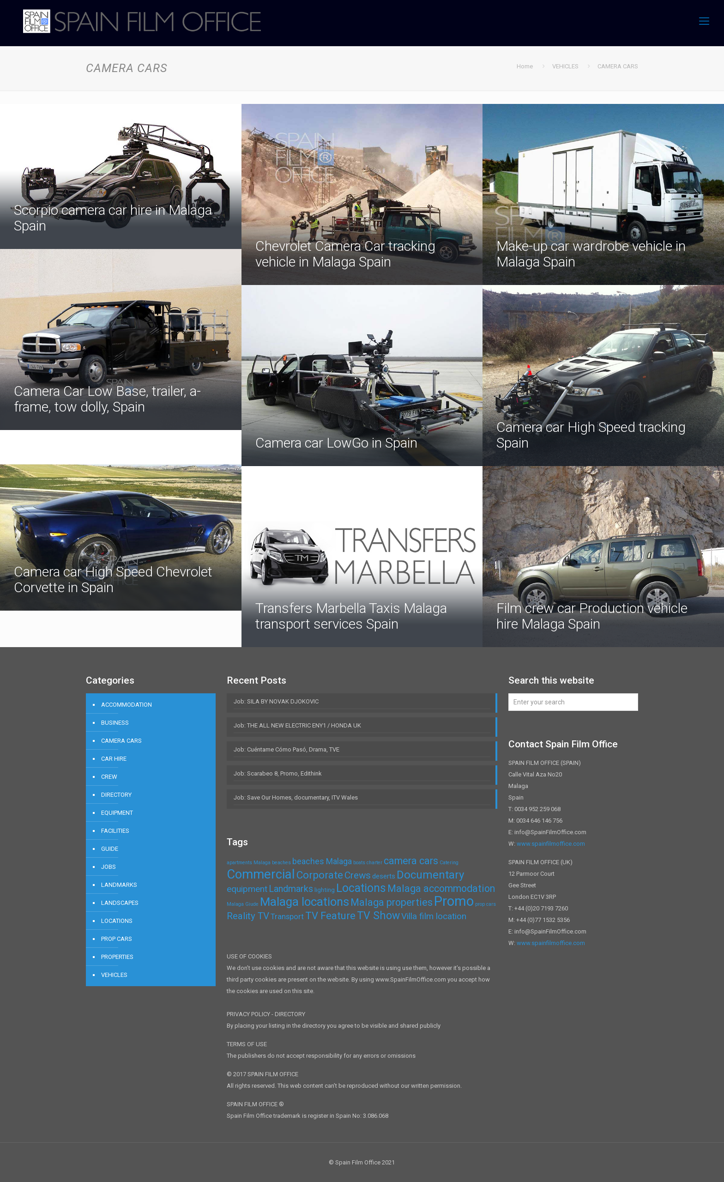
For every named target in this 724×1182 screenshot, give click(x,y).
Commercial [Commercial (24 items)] (261, 874)
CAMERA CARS (121, 740)
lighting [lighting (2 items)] (324, 889)
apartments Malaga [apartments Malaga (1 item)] (249, 863)
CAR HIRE (114, 758)
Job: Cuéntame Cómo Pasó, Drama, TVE (286, 749)
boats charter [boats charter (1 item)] (367, 863)
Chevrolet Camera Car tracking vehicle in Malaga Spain (345, 254)
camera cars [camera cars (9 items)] (411, 861)
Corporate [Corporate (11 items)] (319, 875)
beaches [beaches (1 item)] (281, 863)
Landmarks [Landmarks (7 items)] (291, 889)
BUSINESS (115, 722)
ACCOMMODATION (126, 704)
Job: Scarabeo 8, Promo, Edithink (278, 773)
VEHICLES (114, 974)
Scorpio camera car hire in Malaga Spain (113, 218)
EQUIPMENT (117, 812)
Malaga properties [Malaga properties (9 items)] (391, 902)
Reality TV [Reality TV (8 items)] (248, 915)
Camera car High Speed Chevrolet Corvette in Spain (113, 579)
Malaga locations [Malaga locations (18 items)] (304, 902)
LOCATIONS (117, 920)
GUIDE (109, 848)
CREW (109, 776)
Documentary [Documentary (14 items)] (430, 874)
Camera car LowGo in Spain (336, 443)
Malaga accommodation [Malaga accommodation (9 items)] (441, 888)
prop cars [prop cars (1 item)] (485, 904)
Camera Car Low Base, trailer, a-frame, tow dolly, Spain (107, 399)
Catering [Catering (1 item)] (449, 863)
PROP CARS (116, 938)
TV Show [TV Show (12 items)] (378, 915)
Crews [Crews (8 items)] (357, 875)
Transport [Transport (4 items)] (287, 916)
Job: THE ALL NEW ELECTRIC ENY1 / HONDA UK (297, 725)
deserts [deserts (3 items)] (383, 876)
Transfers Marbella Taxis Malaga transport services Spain (351, 616)
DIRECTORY (116, 794)
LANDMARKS (119, 884)
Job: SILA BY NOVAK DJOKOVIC (276, 701)
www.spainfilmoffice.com (551, 843)
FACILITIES (115, 830)
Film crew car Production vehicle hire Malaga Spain (592, 616)
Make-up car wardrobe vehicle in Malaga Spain (591, 254)
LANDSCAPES (120, 902)
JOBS (108, 866)
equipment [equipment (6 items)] (247, 889)
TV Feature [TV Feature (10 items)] (330, 915)
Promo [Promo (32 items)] (454, 901)
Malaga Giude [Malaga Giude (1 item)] (243, 904)
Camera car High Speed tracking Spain (591, 435)
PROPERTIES (117, 956)
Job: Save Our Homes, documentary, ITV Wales (296, 797)
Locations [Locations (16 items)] (361, 888)
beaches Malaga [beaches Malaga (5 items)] (322, 861)
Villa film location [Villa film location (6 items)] (433, 916)
